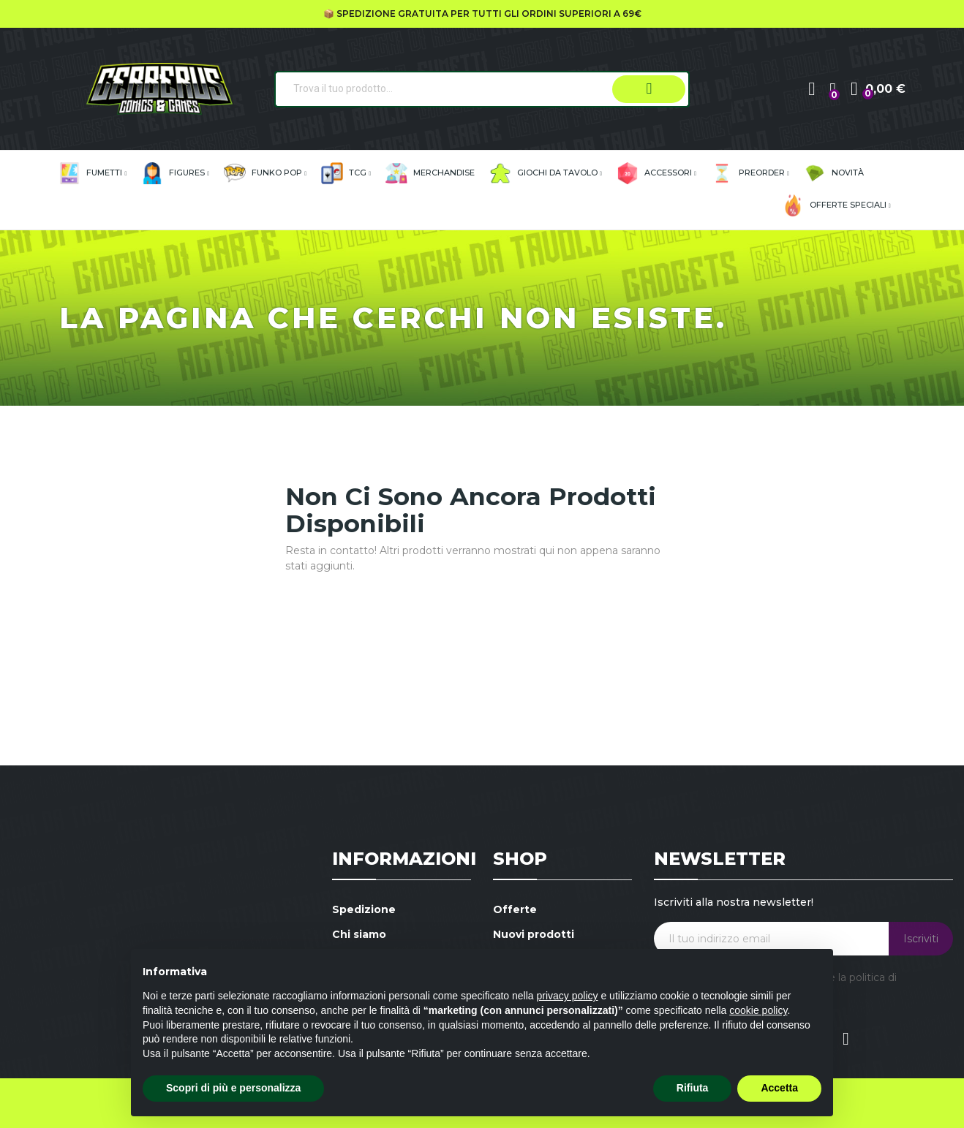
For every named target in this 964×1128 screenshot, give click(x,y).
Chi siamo (359, 934)
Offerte (515, 909)
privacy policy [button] (567, 996)
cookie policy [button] (758, 1010)
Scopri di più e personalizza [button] (233, 1088)
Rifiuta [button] (693, 1088)
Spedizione (364, 909)
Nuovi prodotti (533, 934)
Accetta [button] (779, 1088)
